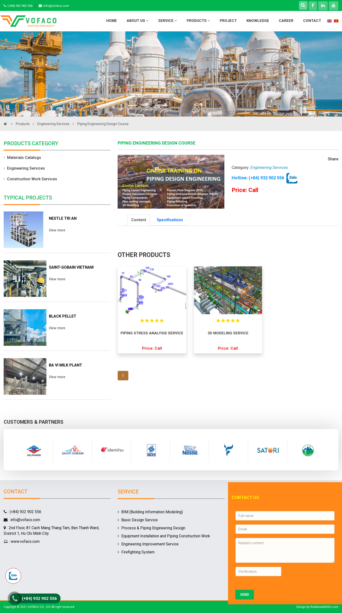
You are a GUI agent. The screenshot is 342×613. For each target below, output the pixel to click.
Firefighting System (136, 595)
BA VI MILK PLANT (65, 389)
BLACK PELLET (62, 340)
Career (286, 20)
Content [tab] (138, 220)
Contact (312, 20)
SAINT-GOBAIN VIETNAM (71, 291)
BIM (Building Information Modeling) (150, 555)
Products (198, 20)
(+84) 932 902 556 (20, 6)
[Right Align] (303, 5)
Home (111, 20)
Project (228, 20)
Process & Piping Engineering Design (151, 571)
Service (167, 20)
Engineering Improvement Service (148, 587)
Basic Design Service (138, 563)
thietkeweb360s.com (324, 607)
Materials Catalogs (22, 158)
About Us (138, 20)
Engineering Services (56, 124)
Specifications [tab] (170, 220)
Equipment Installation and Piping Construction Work (164, 579)
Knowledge (257, 20)
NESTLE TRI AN (63, 242)
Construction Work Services (30, 179)
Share (333, 158)
